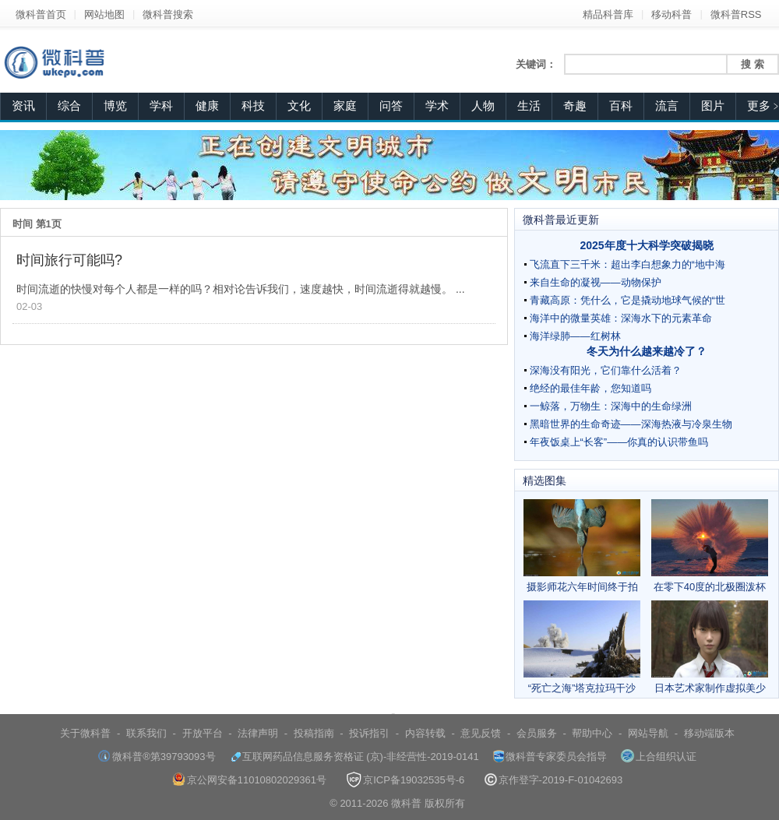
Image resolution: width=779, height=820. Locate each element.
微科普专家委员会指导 (550, 756)
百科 (621, 106)
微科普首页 (41, 14)
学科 (161, 106)
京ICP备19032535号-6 (405, 780)
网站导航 (648, 733)
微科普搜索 (168, 14)
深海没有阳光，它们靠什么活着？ (606, 370)
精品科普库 (608, 14)
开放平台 (202, 733)
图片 (712, 106)
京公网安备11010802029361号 (249, 780)
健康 (207, 106)
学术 (437, 106)
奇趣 (575, 106)
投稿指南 (314, 733)
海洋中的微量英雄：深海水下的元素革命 (621, 318)
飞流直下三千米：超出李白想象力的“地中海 (627, 264)
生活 (529, 106)
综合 (69, 106)
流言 (667, 106)
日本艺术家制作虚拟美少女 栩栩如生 (709, 647)
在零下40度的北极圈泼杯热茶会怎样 (709, 546)
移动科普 (671, 14)
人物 (483, 106)
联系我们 (146, 733)
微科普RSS (736, 14)
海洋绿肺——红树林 (575, 336)
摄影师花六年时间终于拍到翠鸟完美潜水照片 (581, 546)
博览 (115, 106)
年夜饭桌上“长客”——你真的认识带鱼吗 (619, 442)
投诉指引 (369, 733)
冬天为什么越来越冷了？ (647, 351)
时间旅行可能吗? (69, 260)
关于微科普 (85, 733)
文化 (299, 106)
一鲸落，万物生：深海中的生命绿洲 (611, 406)
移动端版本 (709, 733)
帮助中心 (592, 733)
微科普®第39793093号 (156, 756)
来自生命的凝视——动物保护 (595, 282)
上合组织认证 (658, 756)
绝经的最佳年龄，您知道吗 (590, 388)
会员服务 (536, 733)
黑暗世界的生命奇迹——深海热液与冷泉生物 (631, 424)
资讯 (23, 106)
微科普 (406, 803)
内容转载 (425, 733)
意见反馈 (480, 733)
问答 (391, 106)
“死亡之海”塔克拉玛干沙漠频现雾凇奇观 (581, 647)
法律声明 (258, 733)
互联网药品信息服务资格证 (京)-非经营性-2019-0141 (354, 756)
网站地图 (104, 14)
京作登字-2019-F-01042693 (554, 780)
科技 (253, 106)
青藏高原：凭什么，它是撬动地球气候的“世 (627, 300)
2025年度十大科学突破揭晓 (646, 245)
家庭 (345, 106)
